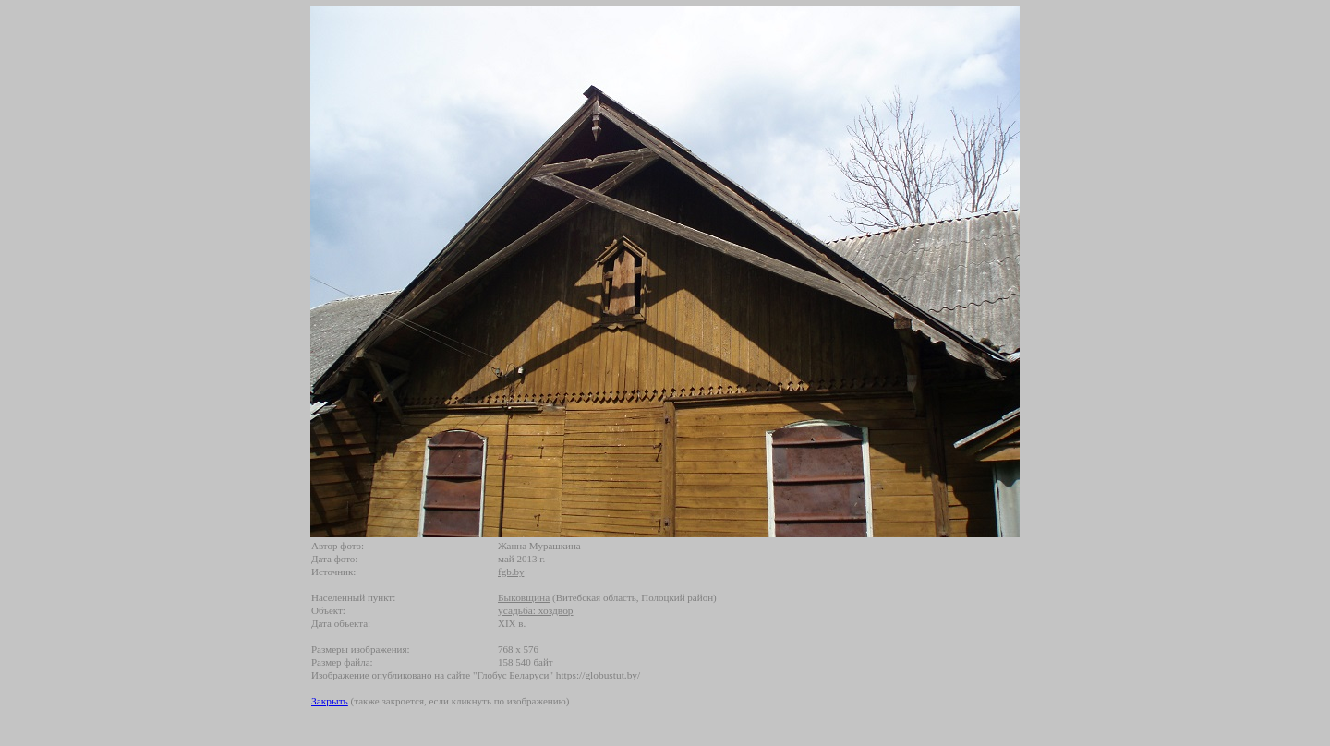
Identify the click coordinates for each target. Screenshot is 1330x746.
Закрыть (329, 700)
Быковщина (524, 597)
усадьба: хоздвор (536, 610)
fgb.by (511, 571)
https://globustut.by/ (598, 674)
